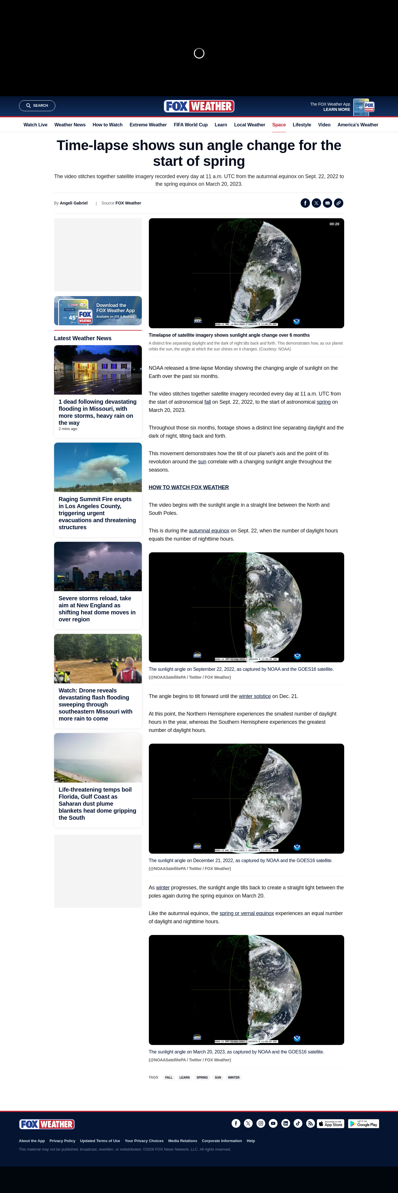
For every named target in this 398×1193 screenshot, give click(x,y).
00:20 (334, 224)
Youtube (273, 1123)
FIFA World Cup (191, 124)
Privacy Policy (62, 1141)
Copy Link (338, 203)
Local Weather (249, 124)
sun (202, 462)
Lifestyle (302, 124)
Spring (202, 1077)
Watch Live (36, 124)
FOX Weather (128, 203)
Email (327, 203)
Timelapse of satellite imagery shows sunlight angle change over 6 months (229, 335)
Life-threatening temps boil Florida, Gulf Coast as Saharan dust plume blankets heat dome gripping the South (98, 803)
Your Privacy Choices (144, 1141)
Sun (218, 1077)
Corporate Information (222, 1141)
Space (279, 124)
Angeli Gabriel (74, 203)
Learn (221, 124)
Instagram (260, 1123)
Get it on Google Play (363, 1123)
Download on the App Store (330, 1123)
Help (251, 1141)
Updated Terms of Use (100, 1141)
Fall (169, 1077)
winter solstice (255, 696)
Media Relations (182, 1141)
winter (163, 888)
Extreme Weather (148, 124)
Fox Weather (199, 106)
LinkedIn (285, 1123)
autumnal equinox (209, 531)
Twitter (316, 203)
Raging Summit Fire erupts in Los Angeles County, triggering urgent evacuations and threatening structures (97, 513)
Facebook (305, 203)
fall (207, 402)
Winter (234, 1077)
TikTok (298, 1123)
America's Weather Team (364, 124)
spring (324, 402)
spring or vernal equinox (247, 913)
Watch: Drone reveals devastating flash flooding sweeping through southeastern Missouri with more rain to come (95, 704)
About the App (32, 1141)
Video (324, 124)
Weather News (69, 124)
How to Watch (108, 124)
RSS (310, 1123)
